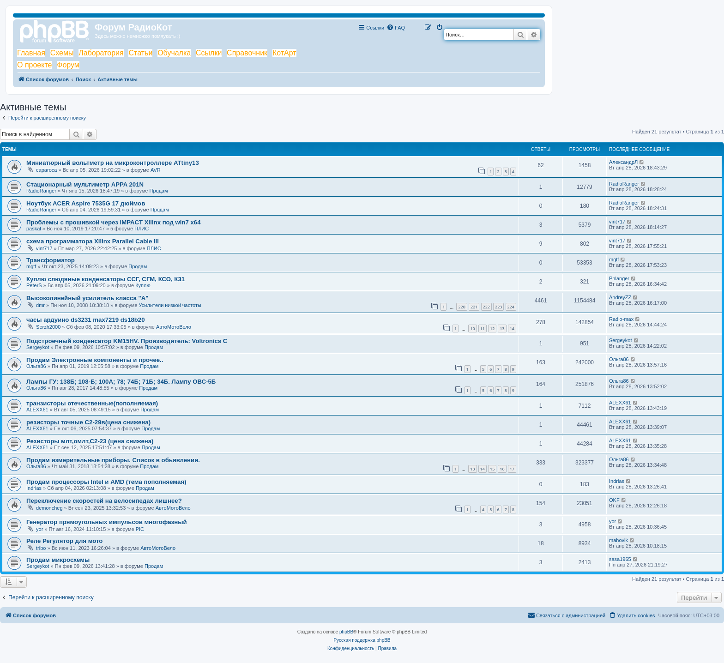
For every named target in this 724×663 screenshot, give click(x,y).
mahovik (618, 540)
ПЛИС (141, 228)
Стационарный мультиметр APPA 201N (85, 184)
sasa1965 (620, 559)
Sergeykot (37, 347)
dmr (40, 305)
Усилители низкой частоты (170, 305)
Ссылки (209, 53)
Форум (68, 65)
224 (510, 307)
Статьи (140, 53)
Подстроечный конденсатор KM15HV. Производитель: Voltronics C (126, 341)
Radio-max (621, 319)
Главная (31, 53)
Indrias (34, 488)
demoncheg (49, 508)
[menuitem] (395, 27)
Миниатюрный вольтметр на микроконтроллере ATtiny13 (112, 162)
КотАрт (284, 53)
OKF (614, 500)
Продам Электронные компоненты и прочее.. (94, 359)
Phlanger (619, 278)
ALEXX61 (37, 409)
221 (474, 307)
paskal (33, 228)
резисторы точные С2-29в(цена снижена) (88, 422)
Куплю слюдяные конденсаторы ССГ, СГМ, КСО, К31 (105, 279)
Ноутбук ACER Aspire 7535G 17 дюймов (85, 203)
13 (502, 328)
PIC (140, 529)
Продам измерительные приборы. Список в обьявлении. (113, 460)
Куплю (143, 285)
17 (512, 469)
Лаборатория (100, 53)
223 (498, 307)
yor (39, 529)
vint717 (617, 221)
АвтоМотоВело (173, 327)
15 (492, 469)
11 (482, 328)
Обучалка (174, 53)
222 (486, 307)
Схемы (62, 53)
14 (512, 328)
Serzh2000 (48, 327)
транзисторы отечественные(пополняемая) (92, 403)
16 (502, 469)
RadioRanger (41, 190)
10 (472, 328)
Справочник (247, 53)
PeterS (34, 285)
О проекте (34, 65)
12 (492, 328)
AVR (156, 170)
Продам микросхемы (58, 559)
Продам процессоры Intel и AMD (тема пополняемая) (106, 481)
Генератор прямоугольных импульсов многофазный (106, 521)
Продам (159, 190)
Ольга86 (36, 366)
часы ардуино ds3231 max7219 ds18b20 (85, 319)
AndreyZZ (620, 297)
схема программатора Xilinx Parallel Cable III (92, 241)
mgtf (31, 266)
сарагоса (46, 170)
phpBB (346, 631)
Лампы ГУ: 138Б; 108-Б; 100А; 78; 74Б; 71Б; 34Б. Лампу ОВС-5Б (121, 381)
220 (461, 307)
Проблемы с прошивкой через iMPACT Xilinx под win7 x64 (113, 222)
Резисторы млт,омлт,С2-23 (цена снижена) (90, 441)
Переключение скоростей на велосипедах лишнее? (104, 500)
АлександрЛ (623, 162)
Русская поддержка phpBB (361, 640)
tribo (41, 548)
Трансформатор (50, 260)
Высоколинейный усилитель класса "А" (87, 298)
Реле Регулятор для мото (64, 540)
